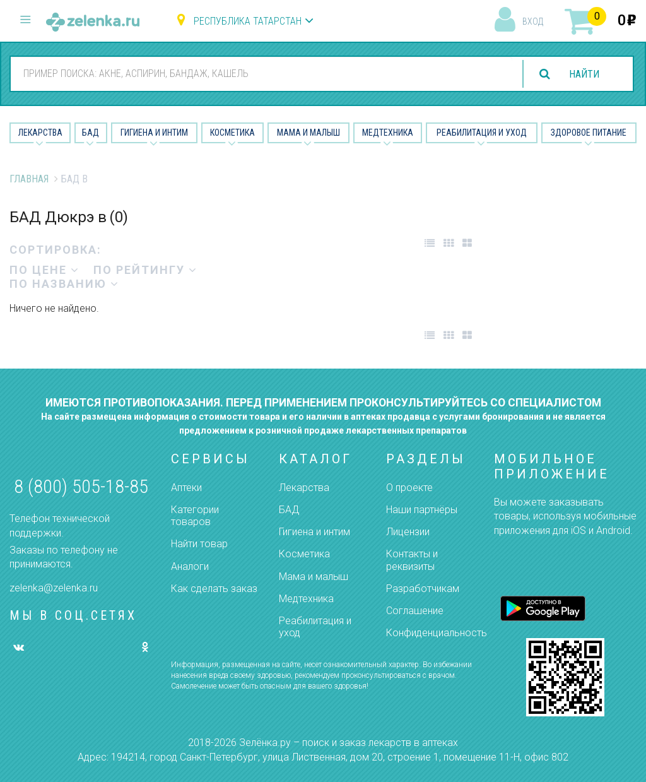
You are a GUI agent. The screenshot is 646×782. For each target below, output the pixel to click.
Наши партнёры (421, 510)
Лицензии (408, 532)
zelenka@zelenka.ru (53, 588)
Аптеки (186, 488)
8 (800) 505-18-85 (81, 486)
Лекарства (40, 132)
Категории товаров (195, 516)
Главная (29, 179)
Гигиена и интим (314, 532)
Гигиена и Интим (154, 132)
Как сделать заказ (214, 589)
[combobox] (261, 73)
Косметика (232, 132)
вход (532, 21)
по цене (44, 269)
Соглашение (414, 611)
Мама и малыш (308, 132)
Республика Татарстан (248, 21)
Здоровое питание (588, 132)
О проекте (409, 488)
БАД (90, 132)
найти (584, 74)
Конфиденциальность (436, 633)
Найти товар (199, 544)
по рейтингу (145, 269)
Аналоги (190, 566)
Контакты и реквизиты (412, 560)
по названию (64, 283)
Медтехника (387, 132)
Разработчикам (422, 589)
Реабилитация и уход (482, 132)
